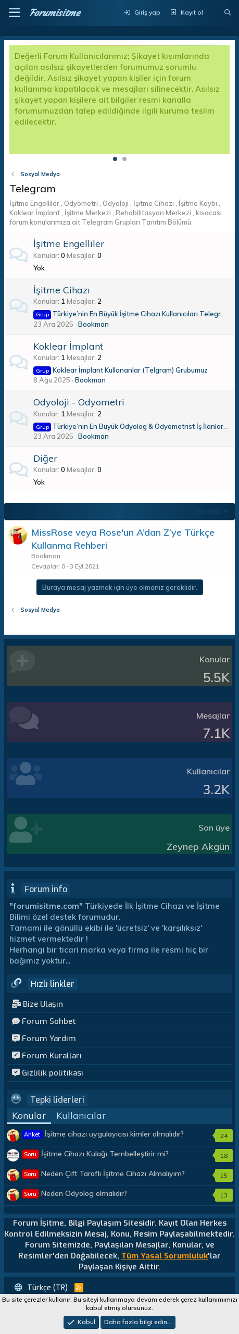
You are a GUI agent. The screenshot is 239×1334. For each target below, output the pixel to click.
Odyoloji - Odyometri (78, 402)
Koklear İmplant (68, 346)
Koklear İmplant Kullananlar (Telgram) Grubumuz (120, 370)
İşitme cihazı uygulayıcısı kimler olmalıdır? (103, 1134)
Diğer (45, 458)
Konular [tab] (29, 1115)
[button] (14, 13)
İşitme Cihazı (61, 290)
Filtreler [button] (209, 511)
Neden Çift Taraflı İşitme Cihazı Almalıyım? (103, 1173)
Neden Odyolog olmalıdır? (75, 1193)
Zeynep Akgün (198, 847)
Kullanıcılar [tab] (81, 1115)
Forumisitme (54, 13)
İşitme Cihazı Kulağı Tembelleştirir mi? (95, 1153)
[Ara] (228, 12)
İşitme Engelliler (68, 244)
